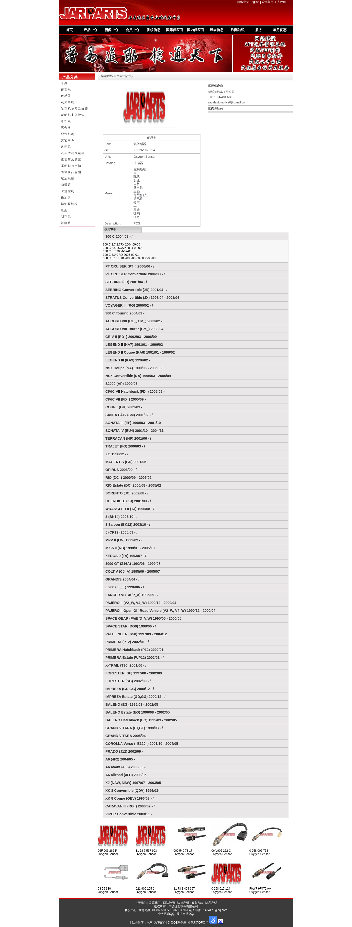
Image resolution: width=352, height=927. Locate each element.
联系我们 (155, 903)
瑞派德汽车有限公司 (221, 92)
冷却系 (66, 121)
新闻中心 (111, 30)
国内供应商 (195, 30)
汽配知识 (237, 30)
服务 (258, 30)
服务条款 (197, 903)
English (254, 2)
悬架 (64, 210)
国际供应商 (174, 30)
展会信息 (216, 30)
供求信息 (153, 30)
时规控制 (68, 191)
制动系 (66, 216)
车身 (64, 83)
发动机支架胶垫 (73, 115)
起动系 (66, 146)
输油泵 (66, 197)
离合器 (66, 127)
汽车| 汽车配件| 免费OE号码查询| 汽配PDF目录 (178, 922)
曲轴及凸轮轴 (71, 172)
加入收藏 (280, 2)
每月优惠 (279, 30)
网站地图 (169, 903)
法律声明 (183, 903)
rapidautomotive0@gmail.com (227, 102)
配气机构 (68, 134)
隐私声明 (211, 903)
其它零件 (68, 140)
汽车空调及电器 (73, 153)
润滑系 (66, 185)
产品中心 (90, 30)
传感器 (66, 96)
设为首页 (268, 2)
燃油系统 (68, 178)
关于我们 (141, 903)
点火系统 (68, 102)
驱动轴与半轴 (71, 166)
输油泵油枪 (69, 204)
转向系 (66, 223)
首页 (69, 30)
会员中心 (132, 30)
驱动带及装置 (71, 159)
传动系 (66, 89)
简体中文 (243, 2)
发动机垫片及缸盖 (74, 108)
